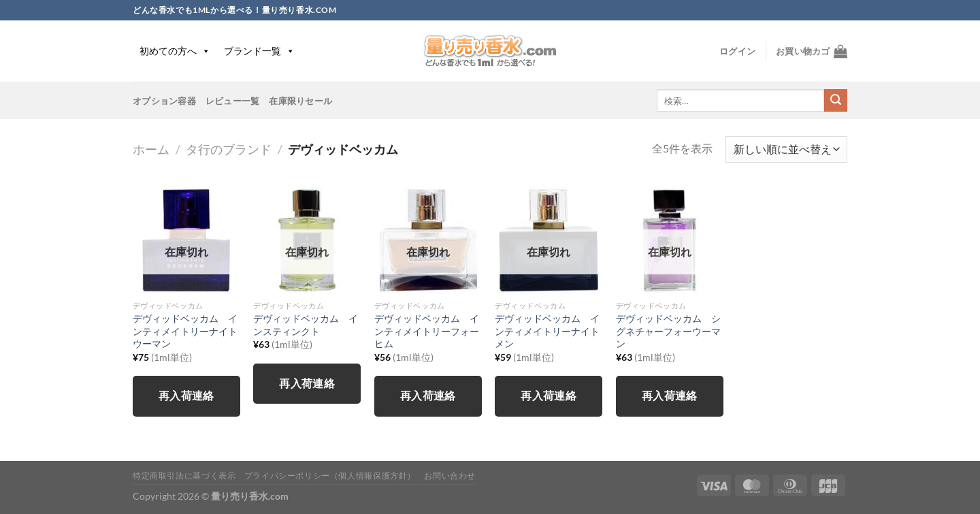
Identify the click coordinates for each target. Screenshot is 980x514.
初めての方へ (175, 51)
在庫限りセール (300, 100)
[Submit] (835, 100)
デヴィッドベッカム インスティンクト (305, 324)
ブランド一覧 (259, 51)
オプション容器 (164, 100)
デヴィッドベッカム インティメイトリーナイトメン (547, 330)
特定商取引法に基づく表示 (184, 475)
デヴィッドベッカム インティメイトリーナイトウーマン (185, 330)
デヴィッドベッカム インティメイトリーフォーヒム (426, 330)
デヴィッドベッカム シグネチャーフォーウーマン (668, 330)
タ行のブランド (229, 149)
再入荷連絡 (186, 395)
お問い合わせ (450, 475)
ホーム (151, 149)
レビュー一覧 (233, 100)
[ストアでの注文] (786, 149)
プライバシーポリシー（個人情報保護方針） (330, 475)
